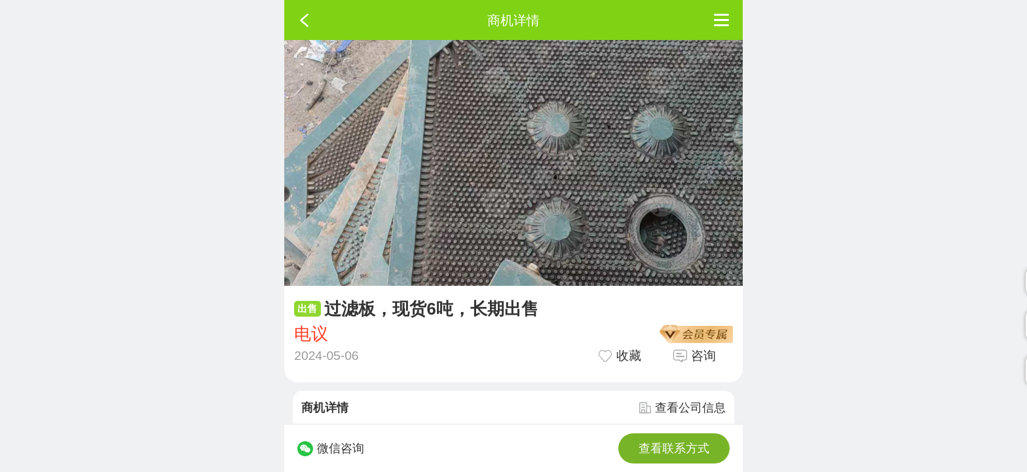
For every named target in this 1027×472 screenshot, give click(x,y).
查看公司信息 (682, 407)
